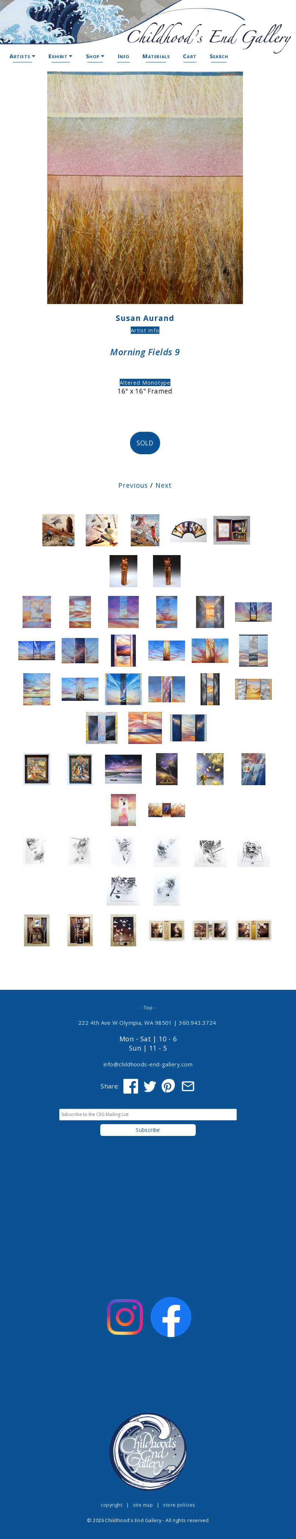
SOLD (145, 443)
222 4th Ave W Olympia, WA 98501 (125, 1022)
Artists (22, 56)
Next (163, 485)
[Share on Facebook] (130, 1086)
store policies (179, 1504)
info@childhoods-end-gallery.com (148, 1064)
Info (123, 56)
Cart (189, 56)
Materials (156, 56)
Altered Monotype (145, 382)
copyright (111, 1504)
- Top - (148, 1007)
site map (143, 1504)
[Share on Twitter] (149, 1086)
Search (219, 56)
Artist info (145, 330)
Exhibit (60, 56)
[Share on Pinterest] (169, 1086)
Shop (95, 56)
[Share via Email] (188, 1086)
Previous (133, 485)
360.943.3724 (197, 1022)
